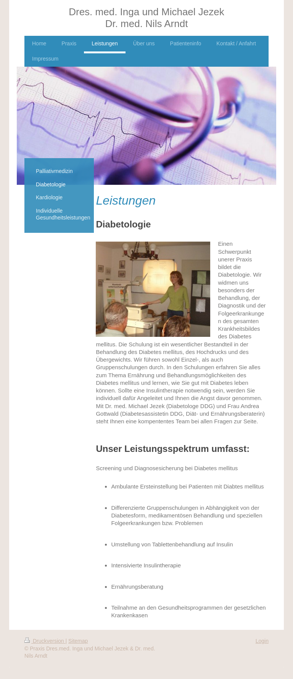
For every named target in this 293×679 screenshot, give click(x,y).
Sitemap (78, 641)
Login (262, 641)
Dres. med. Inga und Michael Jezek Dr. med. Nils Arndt (146, 17)
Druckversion (44, 641)
